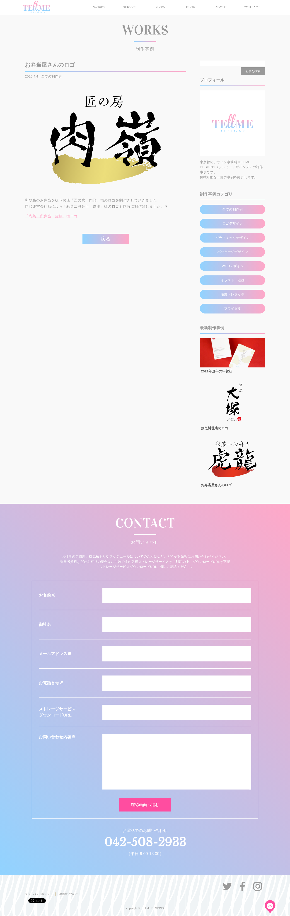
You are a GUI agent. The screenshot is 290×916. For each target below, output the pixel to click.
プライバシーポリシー (38, 894)
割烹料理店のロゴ (214, 428)
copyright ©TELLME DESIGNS (145, 908)
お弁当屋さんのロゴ (216, 485)
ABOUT (221, 7)
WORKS (99, 7)
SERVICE (130, 7)
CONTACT (252, 7)
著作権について (68, 894)
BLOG (191, 7)
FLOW (160, 7)
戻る (106, 239)
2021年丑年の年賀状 (216, 371)
